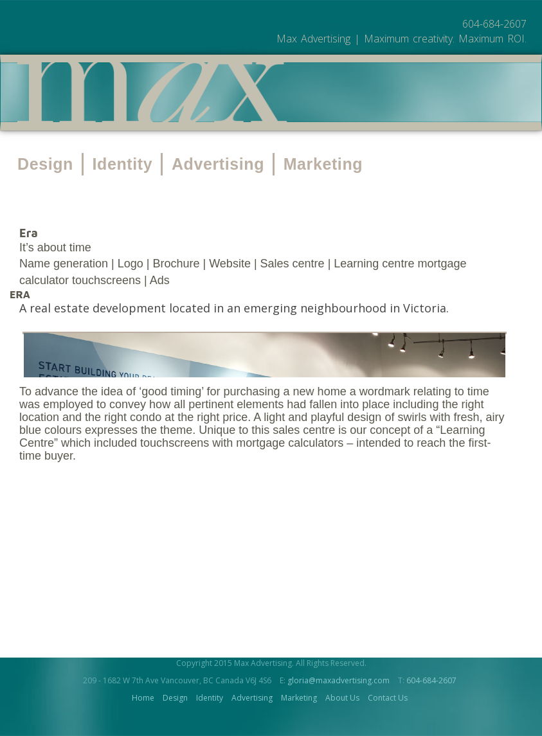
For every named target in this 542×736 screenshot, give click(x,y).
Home (143, 711)
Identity (123, 177)
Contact (500, 125)
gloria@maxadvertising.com (338, 693)
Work (366, 125)
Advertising (218, 177)
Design (45, 177)
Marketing (323, 177)
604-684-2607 (431, 693)
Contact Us (388, 711)
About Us (428, 125)
